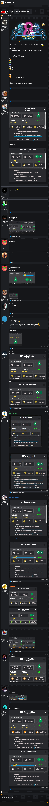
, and (15, 236)
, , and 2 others (17, 300)
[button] (20, 6)
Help (43, 802)
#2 (47, 91)
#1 (47, 20)
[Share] (46, 20)
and (14, 101)
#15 (47, 495)
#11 (47, 303)
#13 (47, 351)
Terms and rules (33, 802)
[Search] (47, 6)
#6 (47, 215)
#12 (47, 316)
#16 (47, 584)
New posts (2, 7)
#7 (47, 239)
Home (7, 5)
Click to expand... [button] (29, 328)
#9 (47, 265)
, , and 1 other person (19, 492)
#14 (47, 411)
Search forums (7, 7)
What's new (17, 5)
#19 (47, 686)
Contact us (28, 802)
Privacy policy (39, 802)
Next (6, 17)
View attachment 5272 (13, 320)
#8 (47, 252)
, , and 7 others (18, 88)
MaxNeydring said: (13, 318)
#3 (47, 104)
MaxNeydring (3, 13)
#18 (47, 654)
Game (2, 5)
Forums (11, 5)
